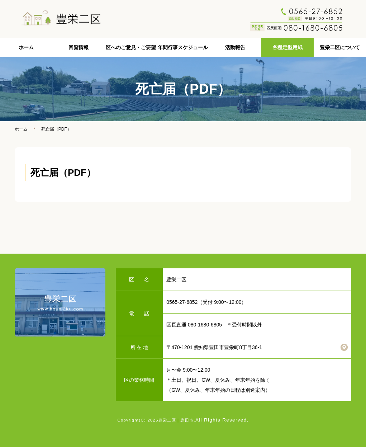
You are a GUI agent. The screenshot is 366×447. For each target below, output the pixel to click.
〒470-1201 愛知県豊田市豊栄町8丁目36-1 (214, 347)
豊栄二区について (340, 47)
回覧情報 (78, 47)
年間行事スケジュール (183, 47)
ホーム (26, 47)
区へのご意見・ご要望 (131, 47)
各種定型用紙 (287, 47)
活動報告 (235, 47)
